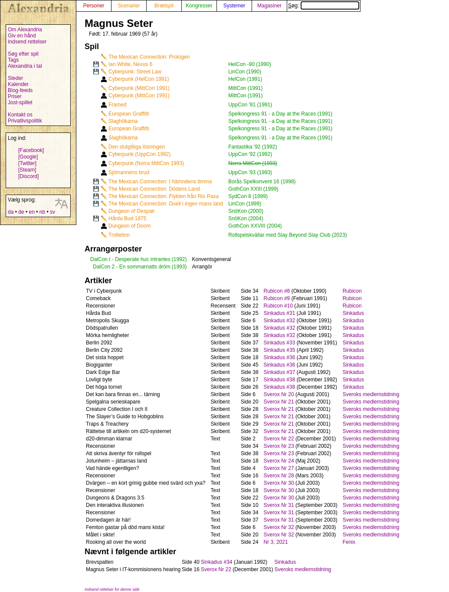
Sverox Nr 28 (279, 476)
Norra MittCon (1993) (252, 163)
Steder (15, 78)
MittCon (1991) (245, 88)
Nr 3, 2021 (276, 542)
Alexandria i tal (25, 66)
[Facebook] (31, 150)
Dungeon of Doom (129, 226)
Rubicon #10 (278, 306)
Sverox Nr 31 (279, 505)
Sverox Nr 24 (279, 461)
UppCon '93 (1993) (250, 172)
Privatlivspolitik (25, 121)
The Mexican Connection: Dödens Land (154, 189)
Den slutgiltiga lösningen (136, 147)
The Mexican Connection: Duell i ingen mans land (165, 204)
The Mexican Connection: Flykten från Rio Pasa (163, 196)
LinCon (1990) (244, 72)
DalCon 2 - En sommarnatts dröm (131, 267)
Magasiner (269, 6)
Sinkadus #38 (279, 380)
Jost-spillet (20, 102)
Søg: (323, 6)
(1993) (179, 267)
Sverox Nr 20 (279, 394)
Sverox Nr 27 (279, 468)
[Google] (28, 157)
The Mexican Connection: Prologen (149, 57)
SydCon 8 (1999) (248, 196)
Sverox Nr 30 (279, 483)
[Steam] (27, 170)
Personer (94, 6)
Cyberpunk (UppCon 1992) (139, 154)
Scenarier (129, 6)
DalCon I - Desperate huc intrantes (130, 259)
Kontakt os (20, 115)
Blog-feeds (20, 90)
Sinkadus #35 (279, 350)
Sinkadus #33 (279, 343)
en (31, 212)
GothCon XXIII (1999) (253, 189)
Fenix (349, 542)
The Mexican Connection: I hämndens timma (160, 182)
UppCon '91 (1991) (250, 105)
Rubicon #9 (277, 298)
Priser (14, 96)
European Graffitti (128, 114)
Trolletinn (119, 235)
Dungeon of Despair (131, 211)
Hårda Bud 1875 (127, 218)
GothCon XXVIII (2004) (255, 226)
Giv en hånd (22, 36)
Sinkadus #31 (279, 313)
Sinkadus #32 (279, 320)
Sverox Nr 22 (279, 439)
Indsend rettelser (27, 42)
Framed (117, 105)
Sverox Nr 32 (279, 527)
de (21, 212)
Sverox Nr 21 (279, 402)
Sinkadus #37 (279, 372)
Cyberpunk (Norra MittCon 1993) (146, 163)
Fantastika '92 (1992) (252, 147)
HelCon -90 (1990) (249, 64)
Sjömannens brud (128, 172)
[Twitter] (27, 163)
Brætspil (164, 6)
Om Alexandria (25, 29)
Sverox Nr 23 (279, 446)
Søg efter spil (23, 54)
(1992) (179, 259)
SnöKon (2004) (245, 218)
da (10, 212)
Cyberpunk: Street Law (134, 72)
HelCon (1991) (245, 79)
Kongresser (199, 6)
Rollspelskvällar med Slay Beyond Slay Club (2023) (287, 235)
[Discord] (28, 176)
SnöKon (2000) (245, 211)
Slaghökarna (123, 121)
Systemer (234, 6)
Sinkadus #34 (217, 562)
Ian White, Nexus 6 (130, 64)
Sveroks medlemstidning (371, 394)
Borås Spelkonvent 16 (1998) (261, 182)
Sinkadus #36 (279, 357)
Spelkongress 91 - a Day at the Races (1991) (280, 114)
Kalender (18, 84)
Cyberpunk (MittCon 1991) (139, 88)
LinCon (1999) (244, 204)
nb (42, 212)
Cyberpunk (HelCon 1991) (138, 79)
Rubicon (352, 291)
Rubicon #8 (277, 291)
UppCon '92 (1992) (250, 154)
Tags (13, 60)
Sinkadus (353, 313)
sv (52, 212)
